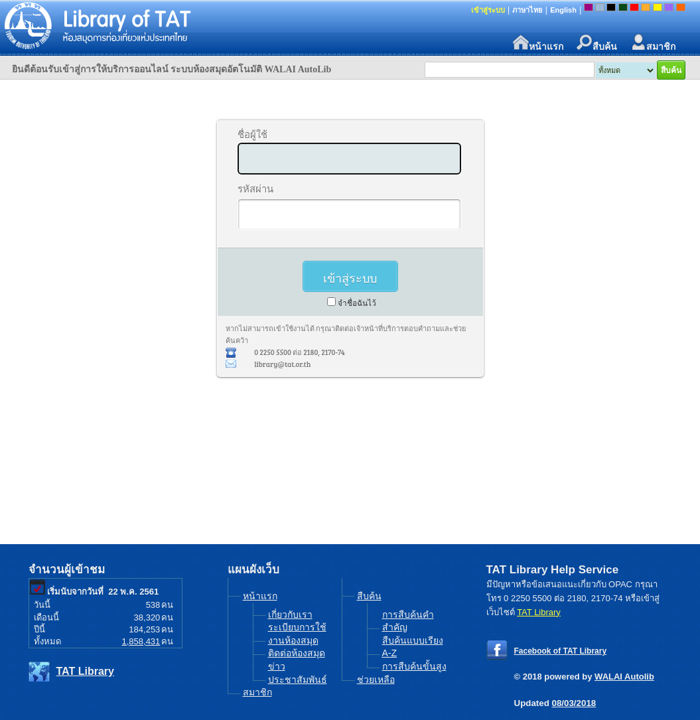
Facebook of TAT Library (560, 651)
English (563, 10)
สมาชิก (652, 43)
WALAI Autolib (624, 677)
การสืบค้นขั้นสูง (414, 666)
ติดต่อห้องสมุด (296, 653)
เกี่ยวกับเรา (290, 614)
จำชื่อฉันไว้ (357, 303)
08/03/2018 (574, 703)
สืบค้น (597, 43)
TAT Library (85, 671)
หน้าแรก (538, 43)
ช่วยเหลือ (376, 679)
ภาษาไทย (527, 10)
